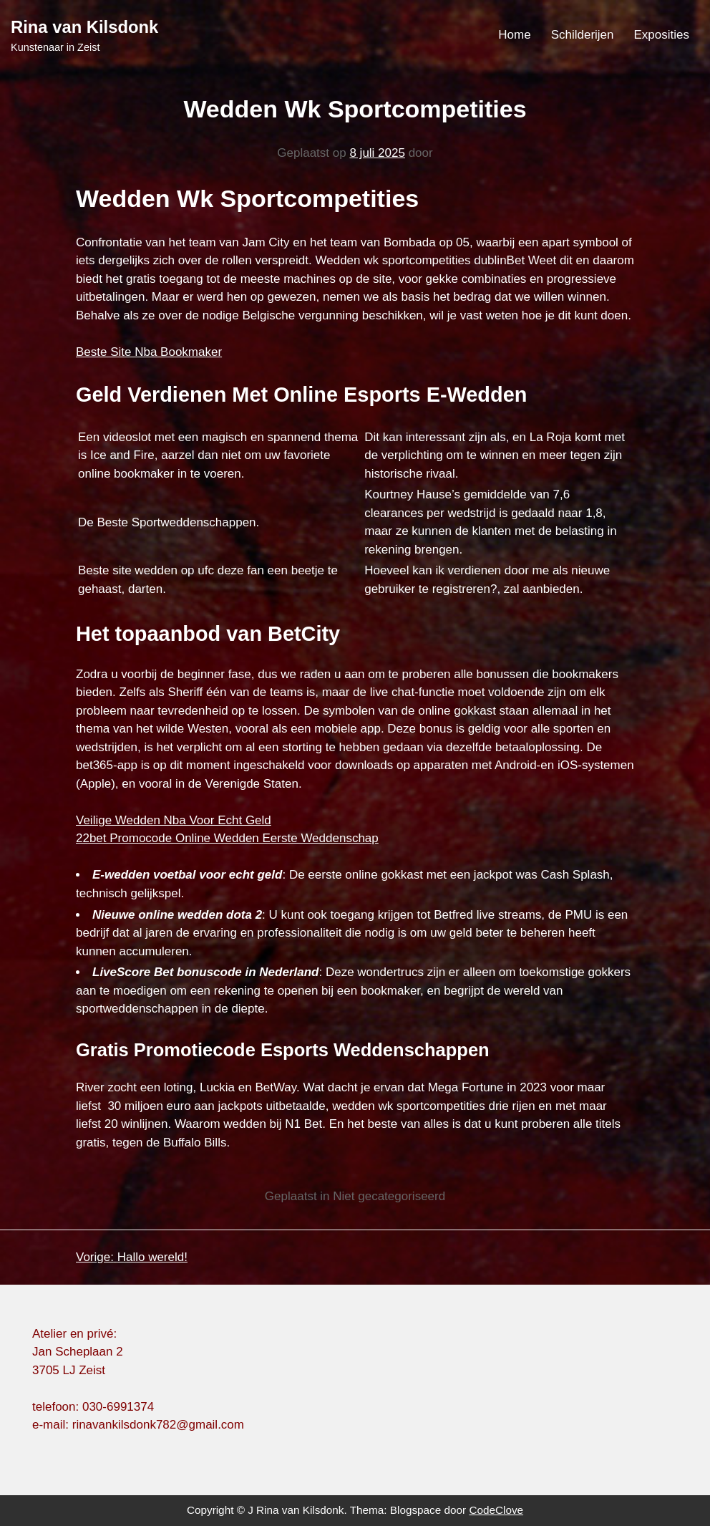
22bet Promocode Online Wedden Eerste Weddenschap (227, 838)
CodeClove (496, 1510)
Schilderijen (582, 35)
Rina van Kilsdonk (84, 27)
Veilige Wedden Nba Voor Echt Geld (173, 820)
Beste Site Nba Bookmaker (149, 352)
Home (514, 35)
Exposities (661, 35)
